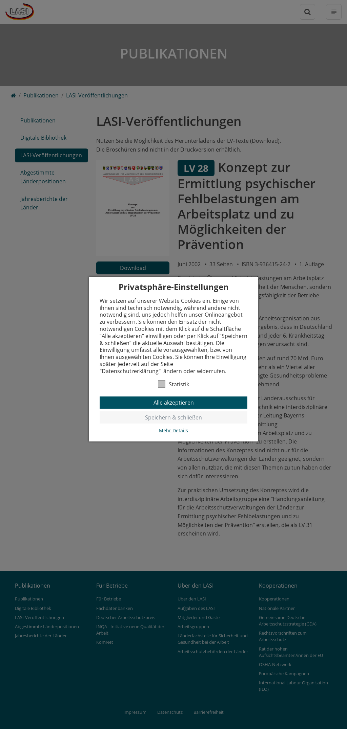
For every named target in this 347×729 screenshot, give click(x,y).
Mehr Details (173, 431)
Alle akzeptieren (174, 402)
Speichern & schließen (173, 417)
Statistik (173, 384)
